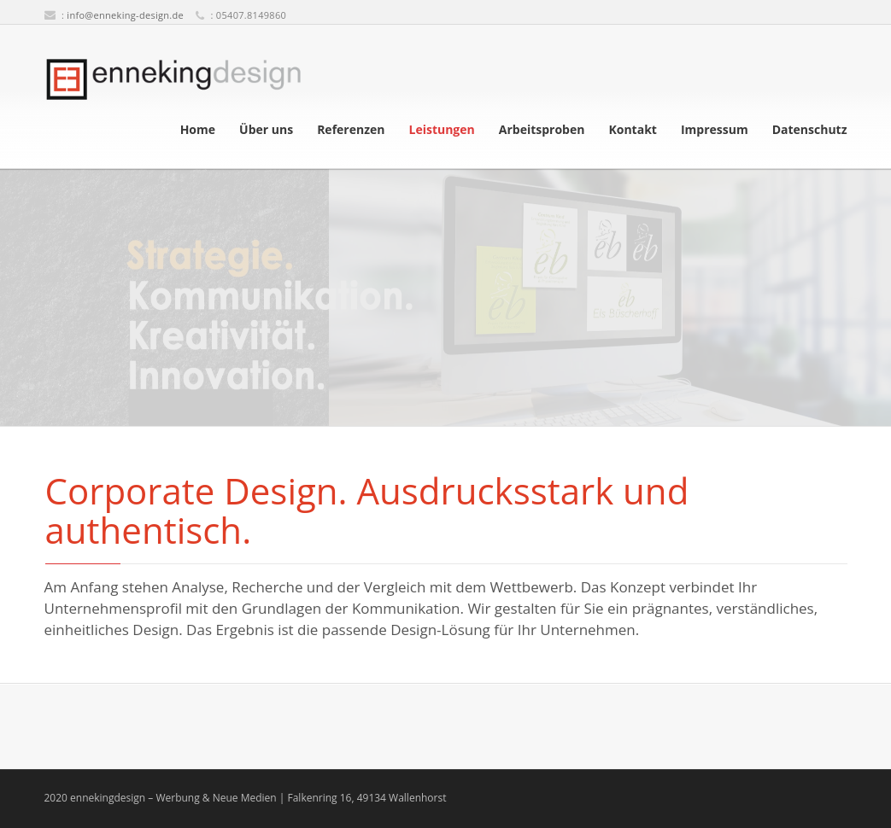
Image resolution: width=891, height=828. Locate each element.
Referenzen (350, 129)
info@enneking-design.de (125, 15)
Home (197, 129)
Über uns (266, 129)
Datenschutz (809, 129)
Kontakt (632, 129)
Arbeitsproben (542, 129)
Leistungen (441, 129)
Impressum (714, 129)
